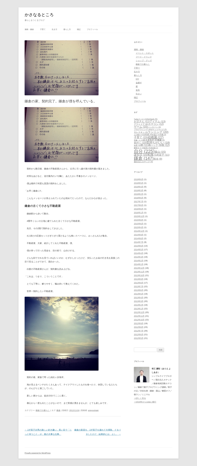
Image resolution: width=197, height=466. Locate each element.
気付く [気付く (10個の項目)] (140, 142)
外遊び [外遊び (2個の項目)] (156, 135)
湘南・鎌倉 (29, 29)
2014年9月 (138, 235)
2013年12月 (139, 268)
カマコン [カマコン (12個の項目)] (156, 124)
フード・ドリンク (144, 57)
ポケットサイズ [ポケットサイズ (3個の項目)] (159, 129)
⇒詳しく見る (140, 398)
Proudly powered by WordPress (38, 453)
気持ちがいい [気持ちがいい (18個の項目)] (158, 142)
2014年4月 (138, 253)
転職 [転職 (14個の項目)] (153, 154)
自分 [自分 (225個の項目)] (144, 151)
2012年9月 (138, 323)
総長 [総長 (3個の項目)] (147, 148)
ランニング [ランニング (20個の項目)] (158, 132)
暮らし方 (67, 29)
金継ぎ (139, 83)
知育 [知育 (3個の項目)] (137, 145)
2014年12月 (139, 231)
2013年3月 (138, 301)
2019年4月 (138, 187)
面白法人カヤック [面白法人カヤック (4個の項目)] (143, 162)
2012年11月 (139, 316)
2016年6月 (138, 209)
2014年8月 (138, 238)
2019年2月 (138, 194)
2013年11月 (139, 272)
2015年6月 (138, 224)
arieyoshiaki (93, 410)
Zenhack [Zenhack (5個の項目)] (151, 119)
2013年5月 (138, 294)
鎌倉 (58, 410)
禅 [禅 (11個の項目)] (144, 145)
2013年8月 (138, 283)
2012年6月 (138, 334)
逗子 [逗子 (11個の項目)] (164, 154)
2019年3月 (138, 190)
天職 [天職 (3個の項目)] (163, 135)
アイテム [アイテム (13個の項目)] (158, 121)
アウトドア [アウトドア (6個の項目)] (141, 124)
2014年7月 (138, 242)
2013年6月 (138, 290)
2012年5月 (138, 338)
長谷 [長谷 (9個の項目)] (158, 159)
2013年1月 (138, 308)
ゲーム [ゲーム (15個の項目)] (141, 126)
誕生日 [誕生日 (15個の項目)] (141, 154)
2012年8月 (138, 327)
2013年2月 (138, 305)
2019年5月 (138, 183)
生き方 (54, 29)
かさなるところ (39, 14)
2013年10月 (139, 275)
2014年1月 (138, 264)
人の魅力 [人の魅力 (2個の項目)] (138, 135)
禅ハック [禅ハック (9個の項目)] (155, 145)
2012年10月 (139, 320)
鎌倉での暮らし (43, 410)
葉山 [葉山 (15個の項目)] (160, 151)
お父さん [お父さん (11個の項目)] (142, 121)
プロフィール (92, 29)
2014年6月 (138, 246)
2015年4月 (138, 227)
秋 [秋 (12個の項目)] (166, 145)
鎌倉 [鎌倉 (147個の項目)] (144, 158)
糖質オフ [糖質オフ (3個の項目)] (139, 148)
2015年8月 (138, 220)
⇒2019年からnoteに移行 (145, 402)
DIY (137, 79)
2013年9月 (138, 279)
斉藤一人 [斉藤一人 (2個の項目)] (138, 140)
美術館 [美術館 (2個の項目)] (154, 148)
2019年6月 (138, 179)
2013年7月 (138, 286)
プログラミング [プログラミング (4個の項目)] (142, 129)
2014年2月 (138, 260)
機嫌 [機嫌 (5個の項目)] (161, 140)
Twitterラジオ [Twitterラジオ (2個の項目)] (140, 119)
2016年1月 (138, 212)
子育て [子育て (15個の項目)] (141, 137)
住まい (139, 94)
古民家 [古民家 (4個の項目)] (147, 134)
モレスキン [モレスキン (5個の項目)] (141, 132)
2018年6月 (138, 198)
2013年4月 (138, 297)
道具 (138, 90)
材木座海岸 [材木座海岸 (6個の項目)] (150, 140)
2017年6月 (138, 205)
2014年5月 (138, 249)
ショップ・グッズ (144, 60)
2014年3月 (138, 257)
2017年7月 (138, 201)
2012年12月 (139, 312)
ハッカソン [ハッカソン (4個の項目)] (154, 127)
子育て (43, 29)
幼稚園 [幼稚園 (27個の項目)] (156, 137)
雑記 (79, 29)
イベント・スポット (145, 53)
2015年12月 (139, 216)
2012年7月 (138, 331)
